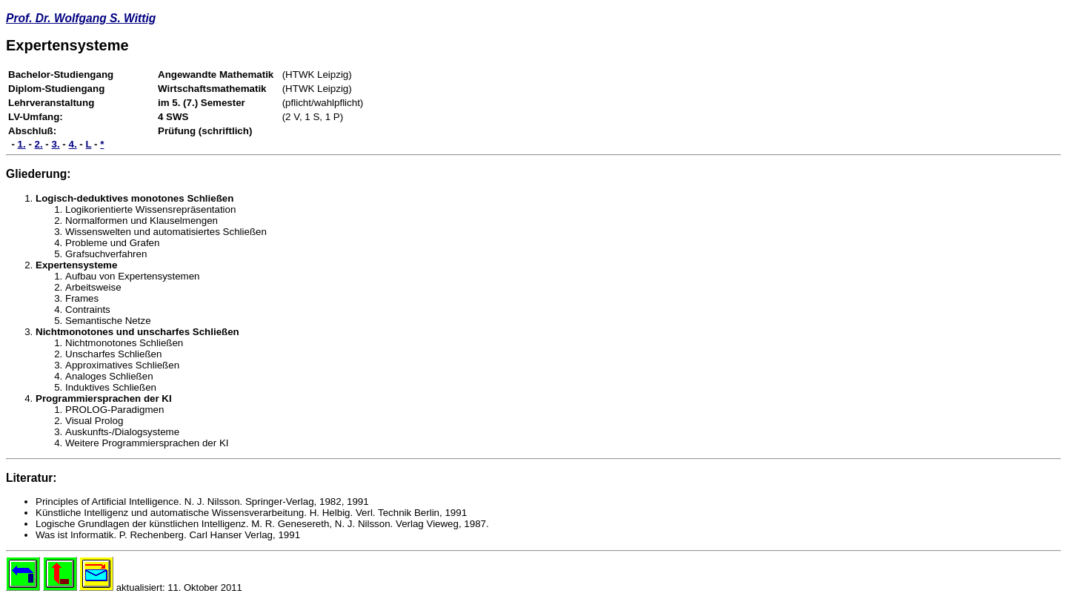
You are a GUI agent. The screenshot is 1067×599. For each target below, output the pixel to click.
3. (56, 144)
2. (39, 144)
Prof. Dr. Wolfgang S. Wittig (81, 18)
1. (22, 144)
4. (73, 144)
